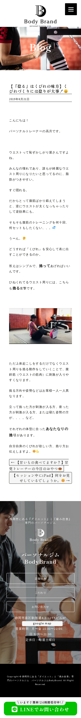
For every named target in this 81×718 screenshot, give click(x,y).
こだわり (40, 592)
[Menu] (71, 9)
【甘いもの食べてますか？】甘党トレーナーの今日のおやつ (38, 465)
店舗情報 (40, 578)
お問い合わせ (40, 606)
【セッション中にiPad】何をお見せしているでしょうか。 (41, 478)
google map (42, 623)
